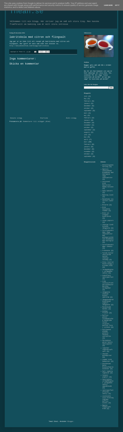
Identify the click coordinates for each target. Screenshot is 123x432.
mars (85, 113)
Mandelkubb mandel (106, 308)
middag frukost (105, 312)
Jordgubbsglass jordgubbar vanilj (108, 271)
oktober (87, 108)
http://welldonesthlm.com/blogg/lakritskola (29, 46)
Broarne (105, 205)
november (87, 125)
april (86, 139)
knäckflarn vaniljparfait (108, 276)
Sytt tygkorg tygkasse (107, 372)
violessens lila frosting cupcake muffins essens (108, 399)
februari (87, 101)
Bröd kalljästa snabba (106, 209)
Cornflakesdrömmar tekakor (108, 245)
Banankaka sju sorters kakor (108, 200)
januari (87, 103)
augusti (87, 132)
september (88, 111)
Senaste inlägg (16, 118)
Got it (117, 5)
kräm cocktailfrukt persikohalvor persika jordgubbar (108, 284)
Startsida (44, 118)
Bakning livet (108, 195)
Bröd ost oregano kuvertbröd (106, 214)
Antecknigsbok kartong (108, 166)
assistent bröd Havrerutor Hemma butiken (108, 184)
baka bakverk (107, 191)
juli (85, 96)
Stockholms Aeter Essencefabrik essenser (108, 366)
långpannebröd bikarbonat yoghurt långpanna (108, 302)
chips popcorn (108, 220)
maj (85, 99)
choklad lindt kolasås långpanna (108, 226)
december (87, 106)
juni (85, 135)
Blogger (70, 421)
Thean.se (26, 11)
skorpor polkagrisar (107, 354)
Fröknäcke (106, 250)
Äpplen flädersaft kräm (106, 407)
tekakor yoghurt (105, 376)
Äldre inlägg (71, 118)
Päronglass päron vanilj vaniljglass (107, 342)
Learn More (108, 5)
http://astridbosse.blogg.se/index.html (108, 263)
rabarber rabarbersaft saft (107, 349)
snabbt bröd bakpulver (107, 360)
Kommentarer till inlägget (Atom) (36, 121)
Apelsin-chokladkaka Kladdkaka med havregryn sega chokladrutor (108, 173)
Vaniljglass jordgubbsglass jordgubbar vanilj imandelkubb (108, 383)
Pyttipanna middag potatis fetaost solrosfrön (106, 333)
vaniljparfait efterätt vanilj (108, 392)
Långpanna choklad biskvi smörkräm (106, 294)
